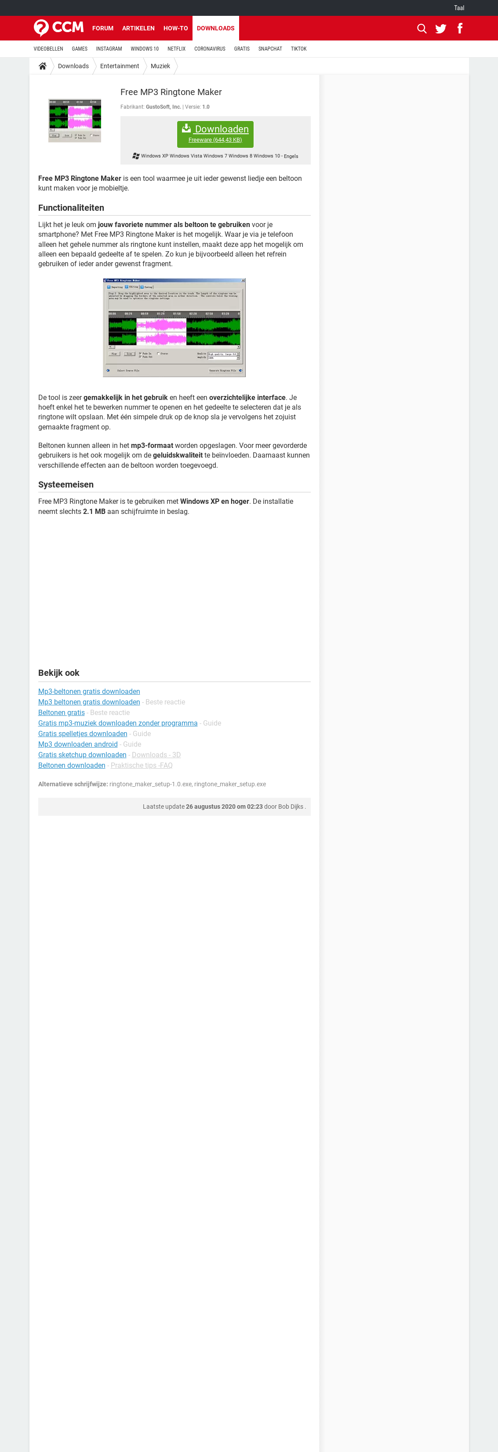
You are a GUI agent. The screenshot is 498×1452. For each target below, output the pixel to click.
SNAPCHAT (270, 49)
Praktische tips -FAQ (142, 765)
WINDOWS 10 (145, 49)
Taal (459, 7)
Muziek (160, 66)
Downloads (216, 28)
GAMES (79, 49)
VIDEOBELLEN (48, 49)
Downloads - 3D (156, 755)
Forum (102, 28)
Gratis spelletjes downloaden (82, 734)
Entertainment (119, 66)
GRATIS (242, 49)
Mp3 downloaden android (78, 744)
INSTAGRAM (109, 49)
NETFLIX (176, 49)
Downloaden (215, 133)
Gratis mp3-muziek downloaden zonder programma (118, 723)
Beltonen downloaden (71, 765)
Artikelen (138, 28)
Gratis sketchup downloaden (82, 755)
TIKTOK (299, 49)
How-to (176, 28)
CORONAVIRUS (209, 49)
